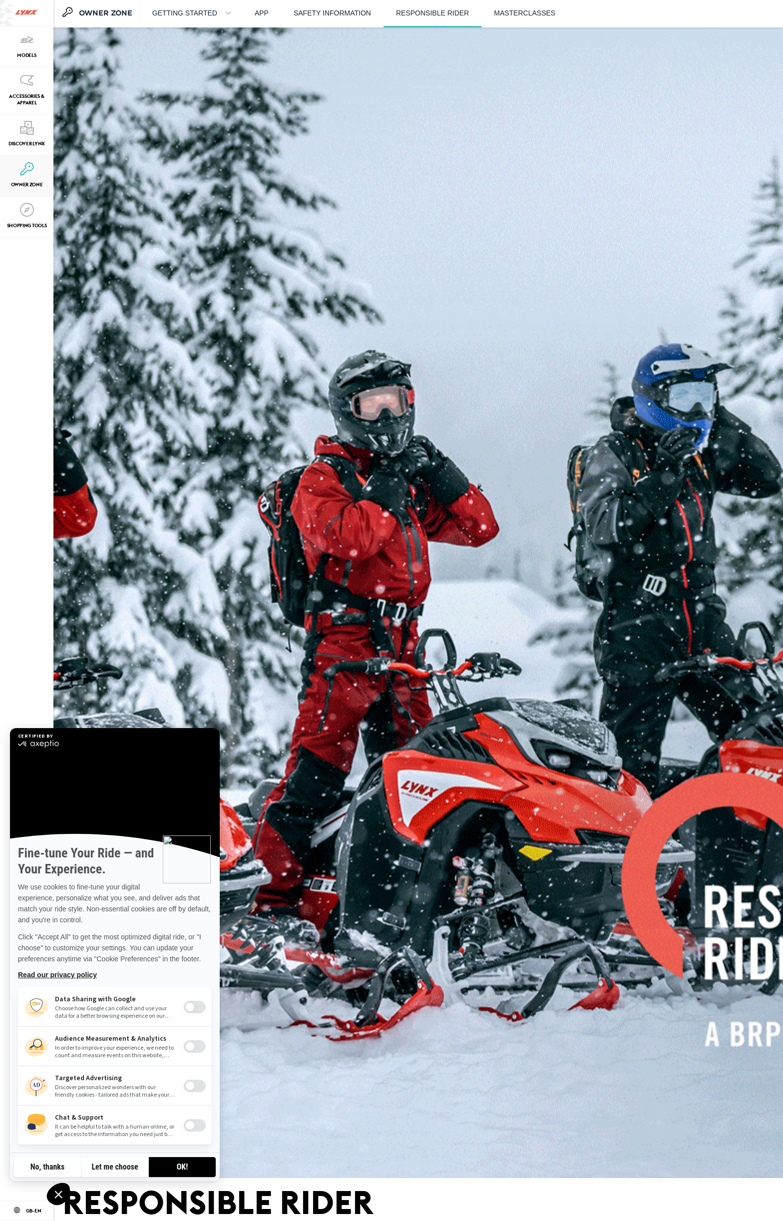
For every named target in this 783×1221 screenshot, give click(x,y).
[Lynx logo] (26, 13)
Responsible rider (432, 13)
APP (262, 13)
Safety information (332, 13)
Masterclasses (524, 13)
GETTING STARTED (184, 13)
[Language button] (26, 1211)
